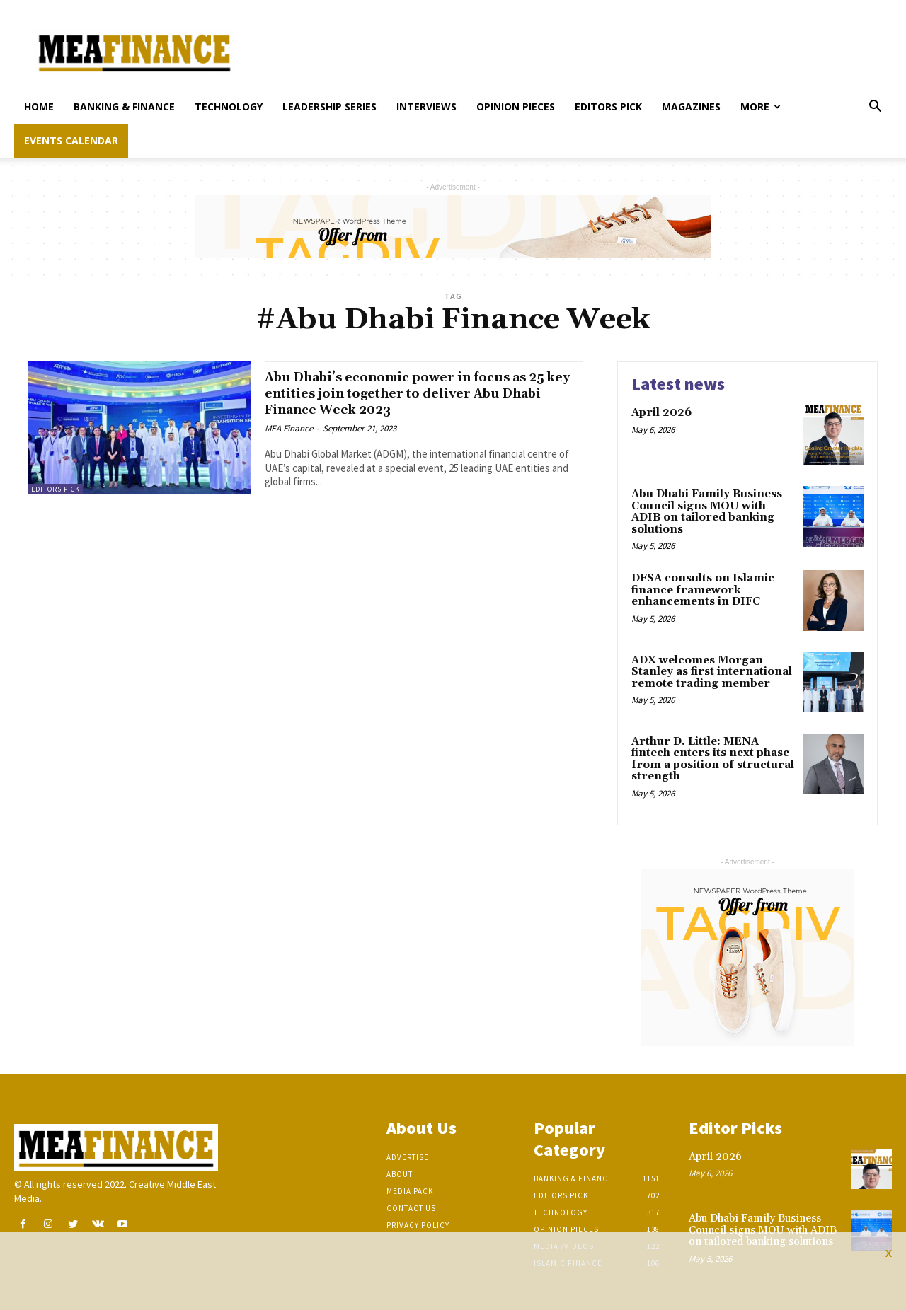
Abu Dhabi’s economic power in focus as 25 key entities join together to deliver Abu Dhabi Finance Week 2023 (419, 393)
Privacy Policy (417, 1225)
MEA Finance (289, 428)
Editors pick (608, 106)
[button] (875, 108)
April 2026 (661, 412)
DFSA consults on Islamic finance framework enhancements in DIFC (702, 590)
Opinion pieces (515, 106)
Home (39, 106)
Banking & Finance (124, 106)
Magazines (691, 106)
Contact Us (411, 1208)
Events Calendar (71, 140)
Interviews (426, 106)
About (399, 1174)
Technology (229, 106)
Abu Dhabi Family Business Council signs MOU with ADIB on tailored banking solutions (706, 511)
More (760, 106)
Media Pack (409, 1191)
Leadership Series (329, 106)
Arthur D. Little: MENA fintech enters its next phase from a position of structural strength (712, 759)
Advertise (407, 1157)
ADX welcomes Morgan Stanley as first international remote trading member (711, 672)
